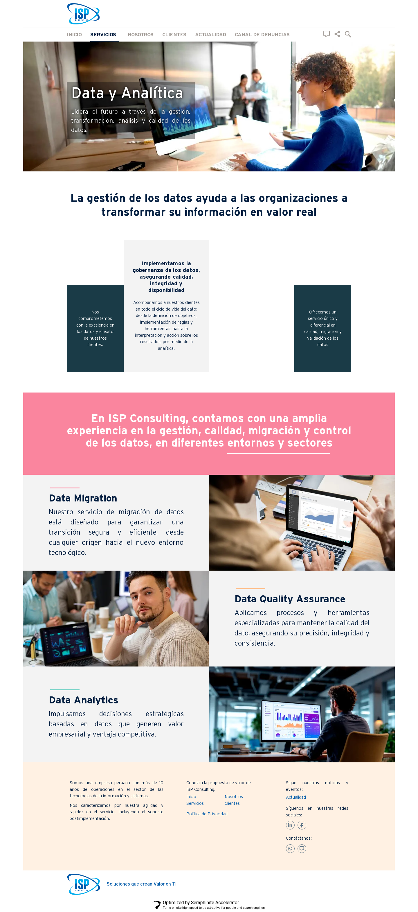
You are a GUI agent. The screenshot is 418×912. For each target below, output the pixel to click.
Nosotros (141, 34)
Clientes (174, 34)
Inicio (74, 34)
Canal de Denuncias (262, 34)
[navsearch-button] (348, 34)
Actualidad (210, 34)
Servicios (104, 35)
